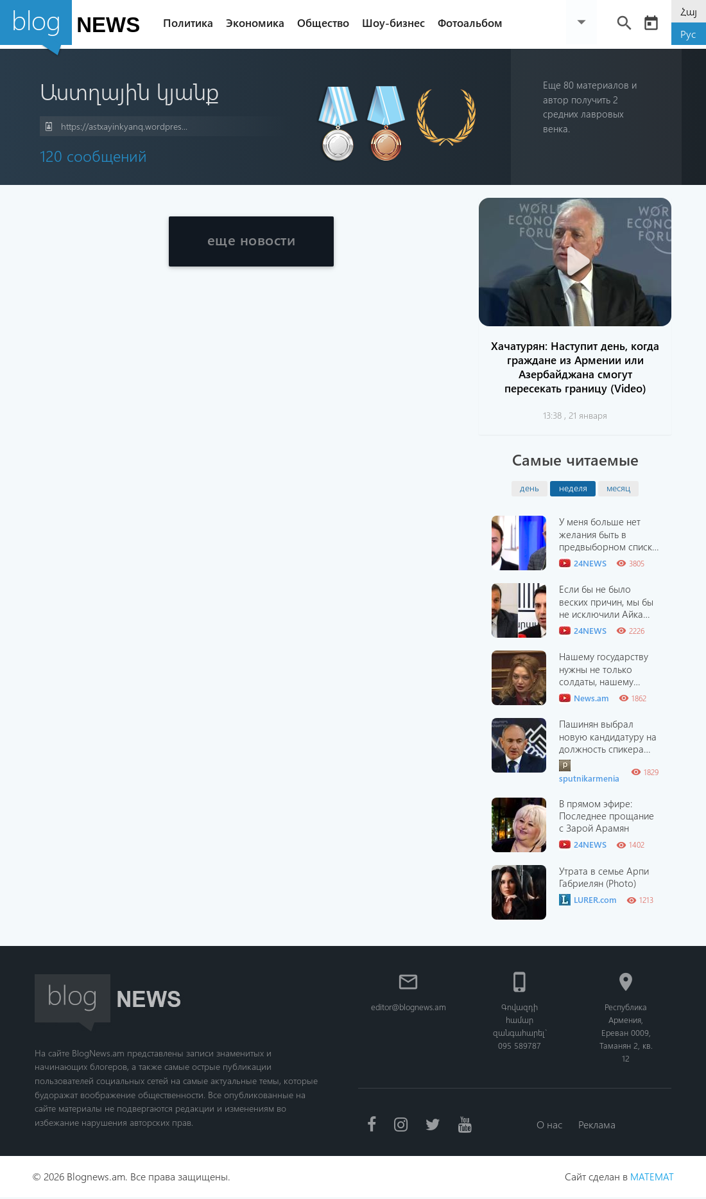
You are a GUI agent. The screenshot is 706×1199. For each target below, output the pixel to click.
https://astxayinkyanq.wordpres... (116, 127)
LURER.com (588, 900)
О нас (549, 1125)
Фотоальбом (473, 22)
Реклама (598, 1125)
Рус (688, 33)
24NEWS (583, 563)
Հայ (688, 11)
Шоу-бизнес (396, 22)
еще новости (251, 242)
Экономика (258, 22)
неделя (573, 487)
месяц (618, 487)
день (529, 487)
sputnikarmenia (589, 771)
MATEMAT (651, 1178)
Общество (326, 22)
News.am (584, 698)
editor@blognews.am (409, 1006)
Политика (191, 22)
